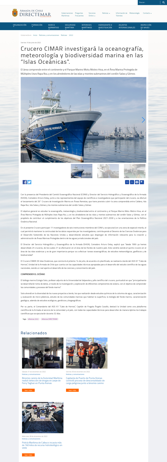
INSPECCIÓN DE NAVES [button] (146, 26)
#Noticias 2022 (33, 319)
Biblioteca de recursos (55, 454)
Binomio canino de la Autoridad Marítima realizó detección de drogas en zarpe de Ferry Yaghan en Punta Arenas (41, 379)
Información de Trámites (121, 14)
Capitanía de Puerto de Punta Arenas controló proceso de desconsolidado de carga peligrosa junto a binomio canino (83, 379)
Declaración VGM (126, 431)
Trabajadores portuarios (129, 428)
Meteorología (134, 13)
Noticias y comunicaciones (49, 35)
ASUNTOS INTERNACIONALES (127, 26)
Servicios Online (92, 14)
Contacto (147, 13)
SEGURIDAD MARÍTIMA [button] (70, 26)
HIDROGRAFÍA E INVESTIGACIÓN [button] (105, 26)
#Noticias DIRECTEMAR (49, 319)
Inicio (35, 35)
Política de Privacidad (37, 454)
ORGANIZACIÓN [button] (19, 25)
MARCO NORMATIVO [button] (53, 26)
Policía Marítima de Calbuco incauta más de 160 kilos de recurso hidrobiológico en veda (123, 379)
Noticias (106, 13)
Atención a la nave (127, 425)
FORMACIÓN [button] (37, 25)
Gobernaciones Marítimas (67, 14)
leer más (28, 388)
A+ (127, 182)
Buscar (163, 2)
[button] (143, 120)
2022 (71, 35)
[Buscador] (149, 2)
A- (132, 182)
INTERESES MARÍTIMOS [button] (87, 26)
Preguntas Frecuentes (79, 14)
